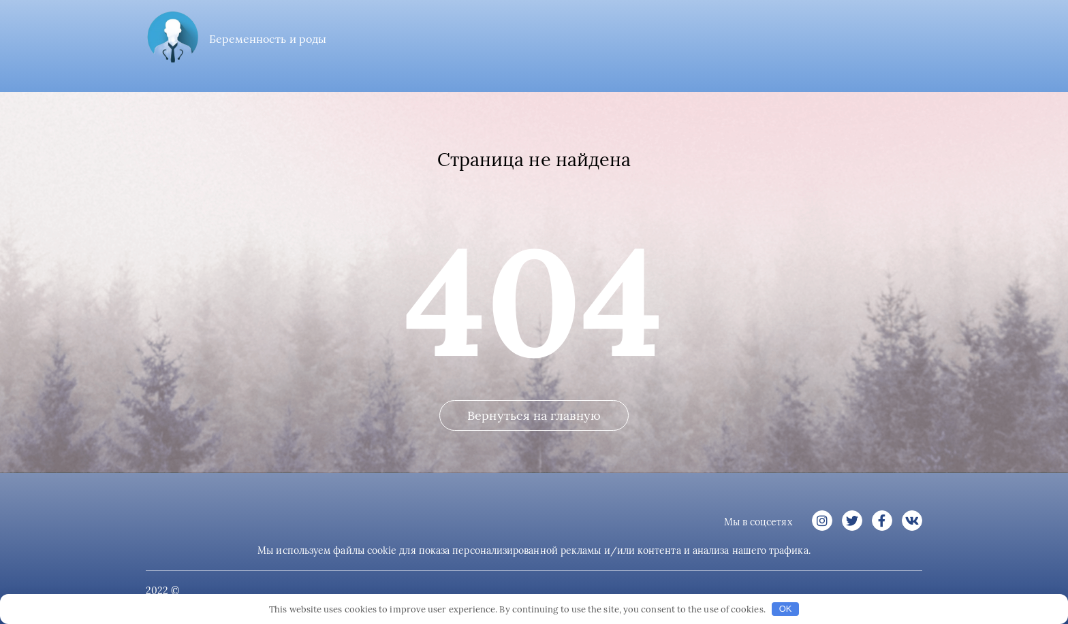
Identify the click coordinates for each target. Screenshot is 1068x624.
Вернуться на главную (534, 415)
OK (785, 609)
